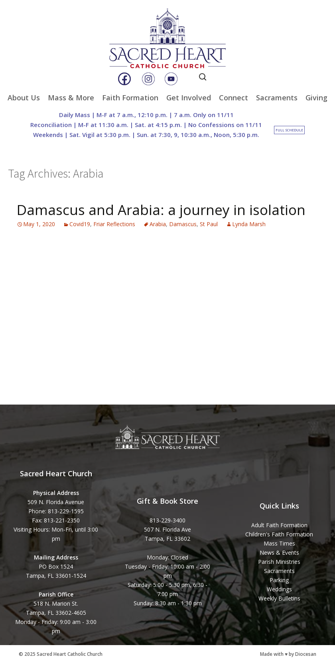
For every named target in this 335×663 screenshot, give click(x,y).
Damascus (183, 224)
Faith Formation (130, 97)
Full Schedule (289, 130)
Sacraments (277, 97)
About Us (24, 97)
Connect (233, 97)
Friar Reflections (114, 224)
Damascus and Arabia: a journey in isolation (161, 209)
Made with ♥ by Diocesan (288, 654)
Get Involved (188, 97)
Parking (279, 580)
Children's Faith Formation (279, 534)
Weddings (279, 589)
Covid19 (79, 224)
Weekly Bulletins (279, 598)
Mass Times (279, 543)
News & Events (279, 552)
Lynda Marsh (249, 224)
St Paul (209, 224)
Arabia (158, 224)
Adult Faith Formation (279, 525)
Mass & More (71, 97)
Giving (316, 97)
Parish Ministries (279, 561)
